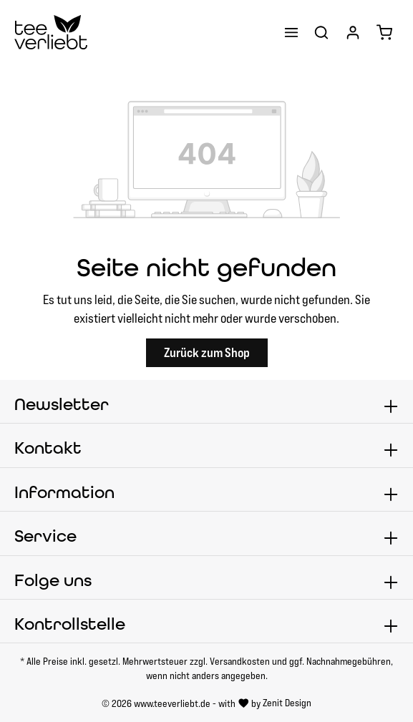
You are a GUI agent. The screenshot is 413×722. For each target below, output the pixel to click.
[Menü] (291, 32)
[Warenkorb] (384, 32)
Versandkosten (240, 661)
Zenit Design (287, 702)
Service (45, 536)
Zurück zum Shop (207, 352)
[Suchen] (321, 32)
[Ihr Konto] (353, 32)
